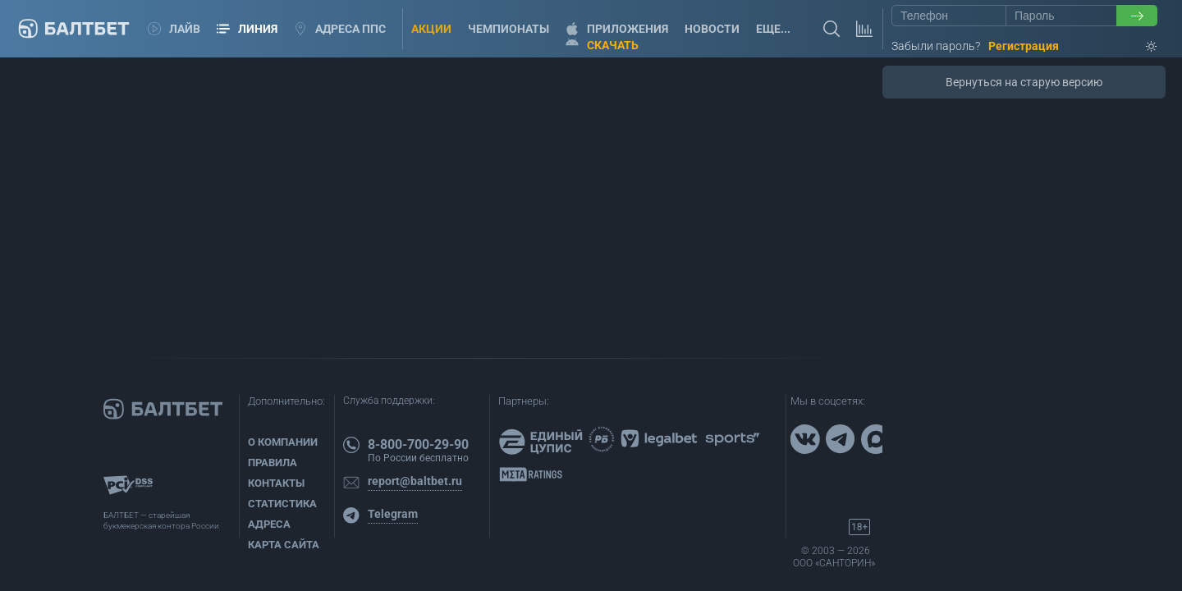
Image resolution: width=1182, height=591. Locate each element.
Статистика (282, 503)
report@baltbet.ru (415, 481)
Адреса (269, 524)
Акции (431, 28)
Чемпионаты (508, 28)
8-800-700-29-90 (418, 444)
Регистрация (1023, 46)
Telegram (393, 513)
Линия (247, 28)
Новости (712, 28)
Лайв (174, 28)
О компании (283, 442)
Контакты (276, 483)
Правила (272, 462)
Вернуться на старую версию (1024, 82)
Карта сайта (283, 544)
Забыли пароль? (935, 46)
